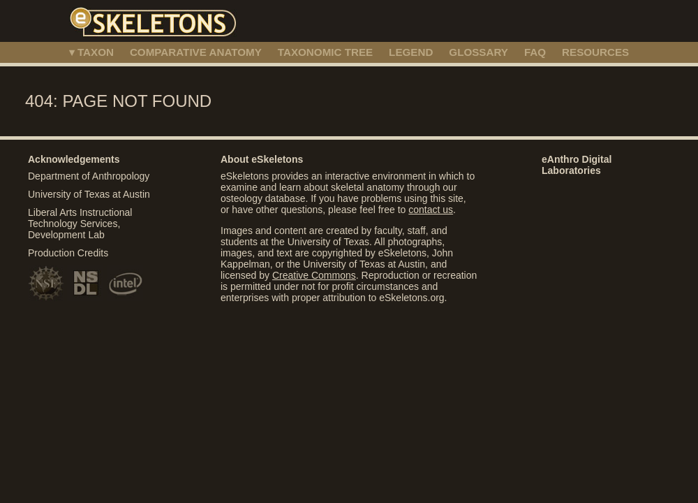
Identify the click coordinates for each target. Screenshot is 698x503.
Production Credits (68, 252)
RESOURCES (595, 52)
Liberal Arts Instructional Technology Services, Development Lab (80, 223)
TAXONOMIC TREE (325, 52)
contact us (430, 209)
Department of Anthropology (88, 176)
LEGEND (411, 52)
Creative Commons (314, 275)
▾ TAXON (91, 52)
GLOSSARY (478, 52)
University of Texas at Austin (89, 194)
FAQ (535, 52)
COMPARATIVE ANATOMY (196, 52)
